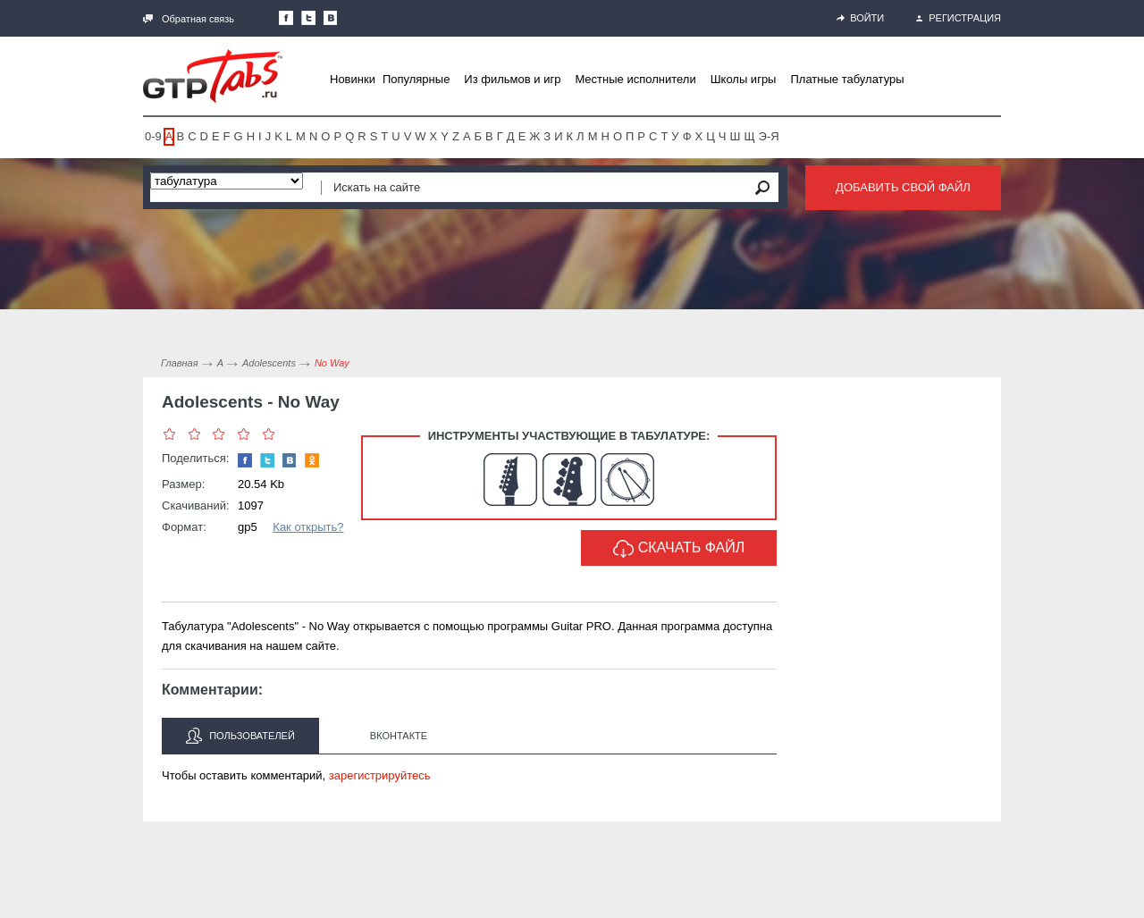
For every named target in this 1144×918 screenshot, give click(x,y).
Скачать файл (679, 549)
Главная (179, 363)
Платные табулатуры (847, 79)
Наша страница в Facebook (286, 18)
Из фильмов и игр (512, 79)
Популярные (416, 79)
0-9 (153, 136)
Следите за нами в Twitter (308, 18)
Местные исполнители (635, 79)
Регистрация (958, 18)
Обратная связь (188, 18)
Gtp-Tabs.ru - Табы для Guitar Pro (212, 76)
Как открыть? (308, 527)
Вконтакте (398, 735)
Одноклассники (312, 460)
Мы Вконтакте (331, 18)
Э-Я (769, 136)
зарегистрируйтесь (380, 775)
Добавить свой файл (903, 187)
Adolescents (269, 363)
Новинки (352, 79)
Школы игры (744, 79)
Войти (860, 18)
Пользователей (240, 736)
